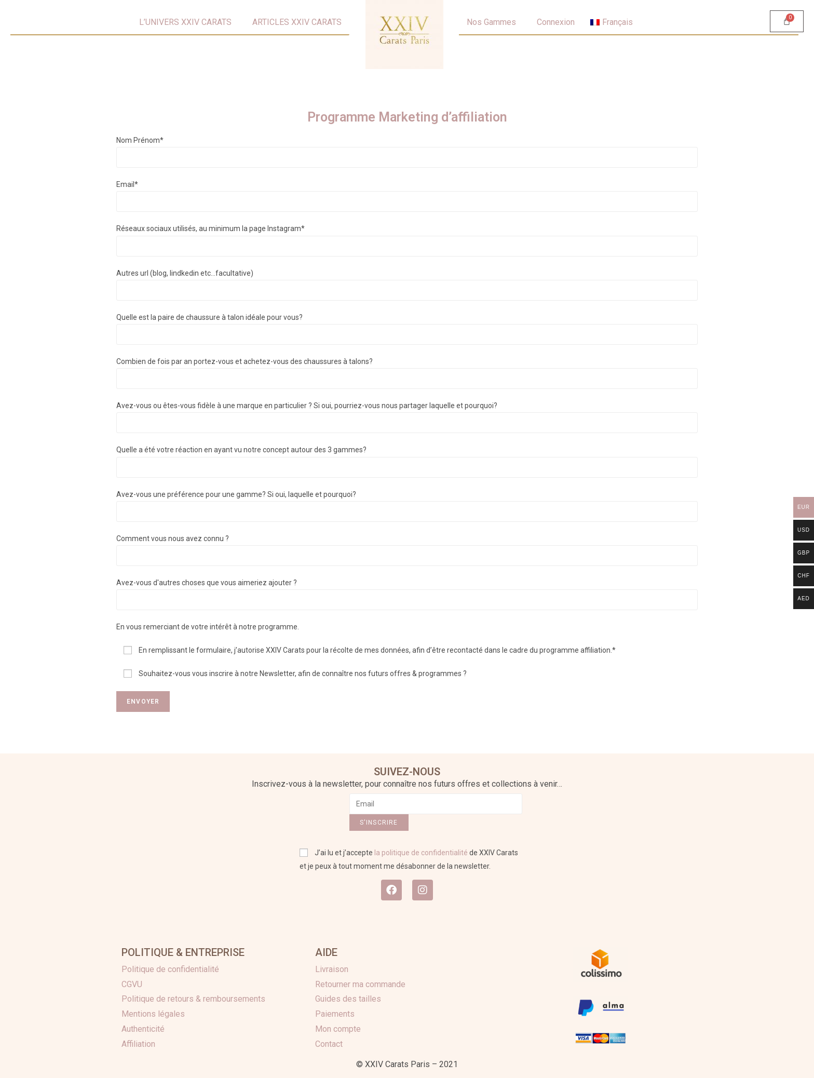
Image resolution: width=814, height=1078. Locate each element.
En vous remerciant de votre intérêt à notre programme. (207, 627)
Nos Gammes (491, 22)
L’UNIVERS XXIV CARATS (185, 22)
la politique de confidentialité (421, 852)
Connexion (556, 22)
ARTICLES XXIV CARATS (297, 22)
